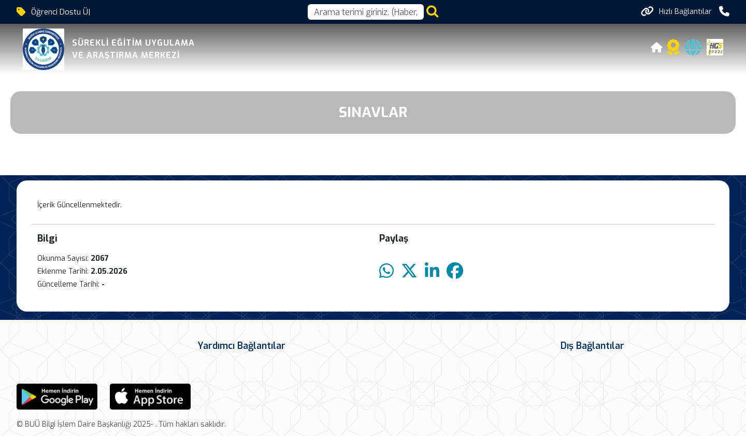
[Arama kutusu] (366, 12)
